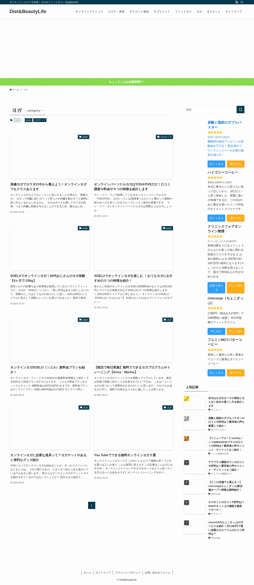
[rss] (236, 2)
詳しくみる (216, 163)
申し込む (216, 331)
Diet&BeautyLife (28, 11)
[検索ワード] (214, 109)
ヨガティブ (40, 120)
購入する (235, 163)
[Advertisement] (127, 48)
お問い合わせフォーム (157, 572)
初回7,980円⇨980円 (219, 137)
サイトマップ (103, 572)
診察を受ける (216, 287)
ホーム (87, 572)
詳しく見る (236, 285)
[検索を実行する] (240, 109)
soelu (28, 120)
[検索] (241, 2)
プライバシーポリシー (128, 572)
